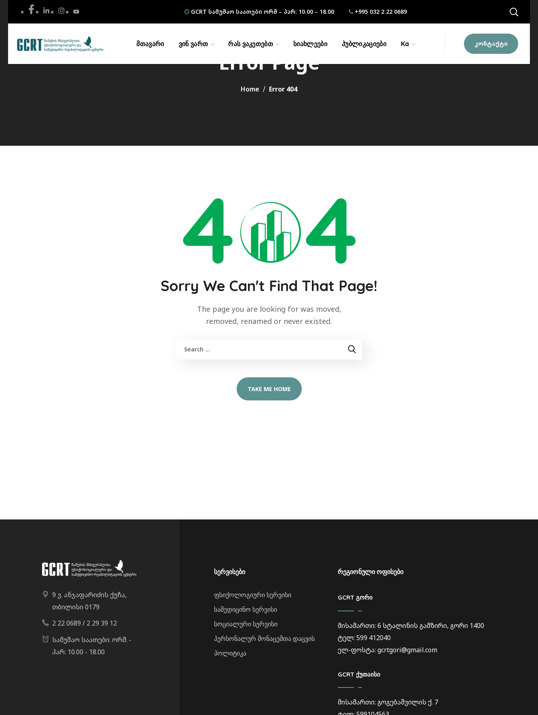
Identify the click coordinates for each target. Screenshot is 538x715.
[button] (514, 11)
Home (250, 89)
